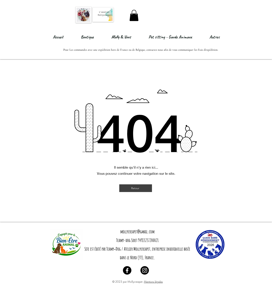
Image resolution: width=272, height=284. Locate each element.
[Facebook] (127, 270)
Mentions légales (153, 281)
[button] (134, 15)
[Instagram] (144, 270)
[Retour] (135, 188)
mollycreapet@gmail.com (137, 231)
